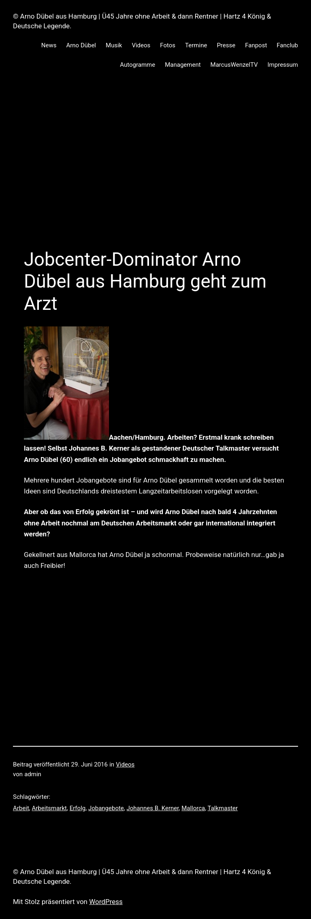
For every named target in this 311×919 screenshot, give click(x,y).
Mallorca (193, 808)
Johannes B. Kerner (153, 808)
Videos (125, 764)
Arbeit (21, 808)
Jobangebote (106, 808)
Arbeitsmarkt (49, 808)
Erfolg (78, 808)
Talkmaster (223, 808)
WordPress (106, 902)
